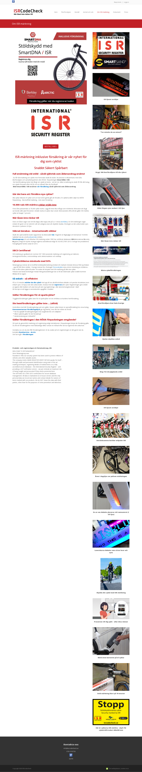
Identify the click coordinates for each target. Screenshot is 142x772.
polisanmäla (32, 237)
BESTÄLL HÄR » (51, 146)
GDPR (71, 759)
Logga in (126, 2)
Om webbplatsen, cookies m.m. (119, 768)
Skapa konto (117, 2)
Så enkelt (18, 278)
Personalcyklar (58, 267)
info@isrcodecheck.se (71, 748)
